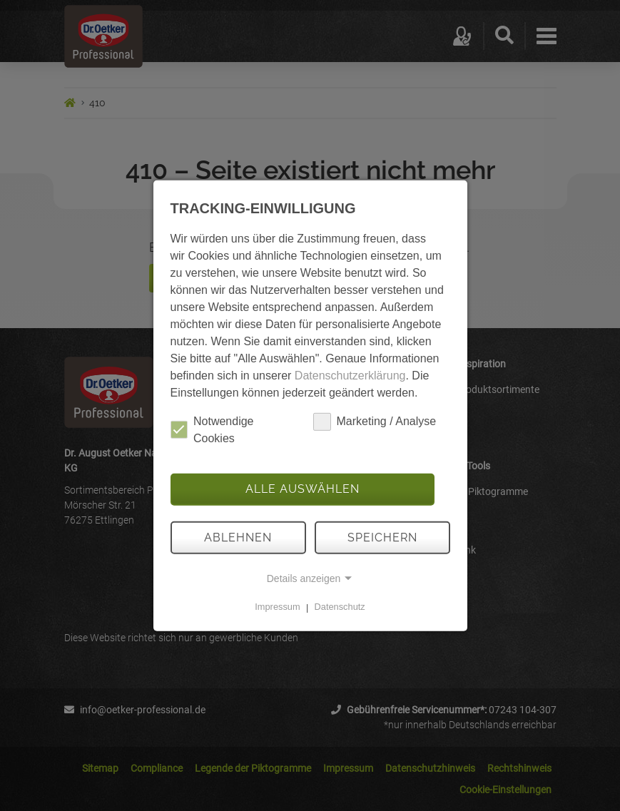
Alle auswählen (302, 489)
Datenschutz (340, 607)
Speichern (382, 537)
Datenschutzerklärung (350, 375)
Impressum (277, 607)
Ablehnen (238, 537)
